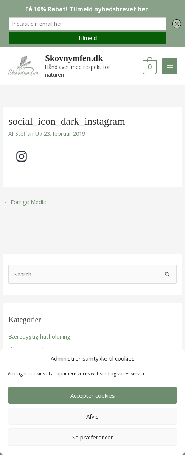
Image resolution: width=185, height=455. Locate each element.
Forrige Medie (25, 202)
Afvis (92, 416)
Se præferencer (92, 437)
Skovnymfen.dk (74, 58)
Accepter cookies (92, 395)
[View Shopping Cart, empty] (149, 66)
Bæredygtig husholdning (39, 336)
